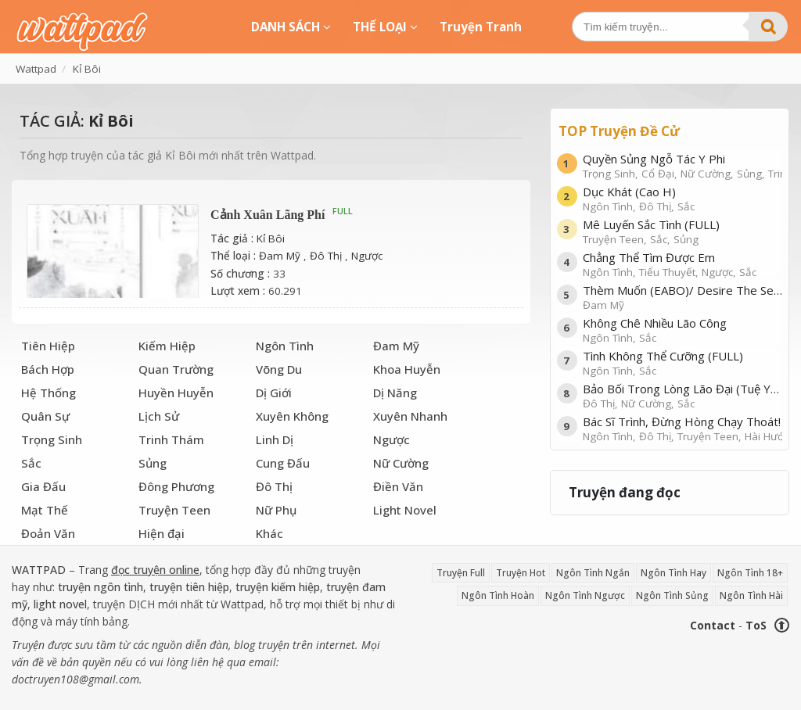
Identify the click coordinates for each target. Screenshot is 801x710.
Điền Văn (398, 486)
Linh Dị (274, 439)
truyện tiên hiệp (189, 586)
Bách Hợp (47, 369)
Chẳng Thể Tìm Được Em (682, 263)
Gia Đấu (43, 486)
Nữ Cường (401, 463)
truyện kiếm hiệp (277, 586)
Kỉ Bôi (271, 238)
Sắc (31, 463)
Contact (712, 625)
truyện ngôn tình (100, 586)
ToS (756, 625)
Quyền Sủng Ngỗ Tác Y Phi (682, 165)
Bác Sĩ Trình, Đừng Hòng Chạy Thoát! (682, 428)
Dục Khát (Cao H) (682, 198)
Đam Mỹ (279, 256)
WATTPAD (39, 569)
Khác (269, 533)
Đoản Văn (48, 533)
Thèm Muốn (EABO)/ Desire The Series (682, 296)
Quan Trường (176, 369)
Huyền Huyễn (176, 392)
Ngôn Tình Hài (751, 595)
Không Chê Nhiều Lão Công (682, 329)
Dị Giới (274, 392)
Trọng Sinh (51, 439)
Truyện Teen (174, 510)
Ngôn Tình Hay (673, 572)
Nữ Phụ (276, 510)
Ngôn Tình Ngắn (593, 572)
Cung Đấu (283, 463)
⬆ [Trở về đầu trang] (781, 625)
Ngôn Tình (285, 345)
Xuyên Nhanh (410, 416)
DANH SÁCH (291, 26)
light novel (60, 604)
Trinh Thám (171, 439)
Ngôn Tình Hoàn (498, 595)
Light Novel (404, 510)
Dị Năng (395, 392)
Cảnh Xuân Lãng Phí (267, 214)
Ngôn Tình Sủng (672, 595)
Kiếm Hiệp (167, 345)
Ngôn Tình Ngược (585, 595)
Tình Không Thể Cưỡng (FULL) (682, 362)
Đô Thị (326, 256)
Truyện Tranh (481, 26)
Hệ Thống (48, 392)
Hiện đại (161, 533)
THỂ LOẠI (385, 26)
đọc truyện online (155, 569)
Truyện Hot (520, 572)
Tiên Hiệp (48, 345)
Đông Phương (176, 486)
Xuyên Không (292, 416)
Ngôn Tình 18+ (750, 572)
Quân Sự (45, 416)
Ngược (367, 256)
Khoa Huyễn (406, 369)
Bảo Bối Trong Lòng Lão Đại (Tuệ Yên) (682, 395)
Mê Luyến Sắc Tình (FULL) (682, 231)
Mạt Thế (44, 510)
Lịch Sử (158, 416)
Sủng (152, 463)
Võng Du (279, 369)
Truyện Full (460, 572)
